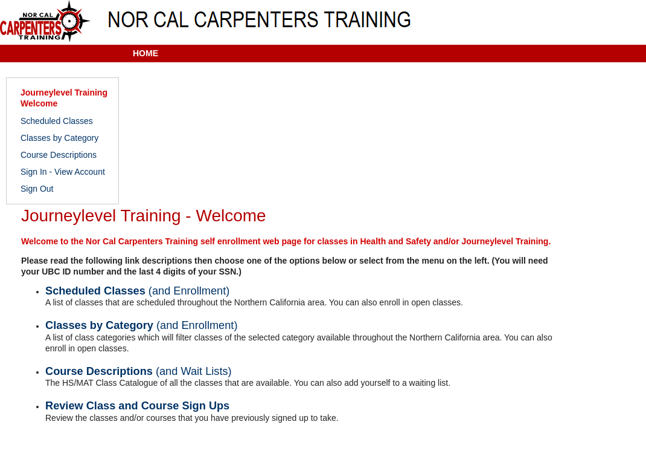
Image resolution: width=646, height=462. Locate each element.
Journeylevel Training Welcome (64, 98)
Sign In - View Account (63, 172)
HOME (145, 53)
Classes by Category (59, 138)
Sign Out (37, 189)
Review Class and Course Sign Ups (137, 406)
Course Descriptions (59, 155)
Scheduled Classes (57, 121)
